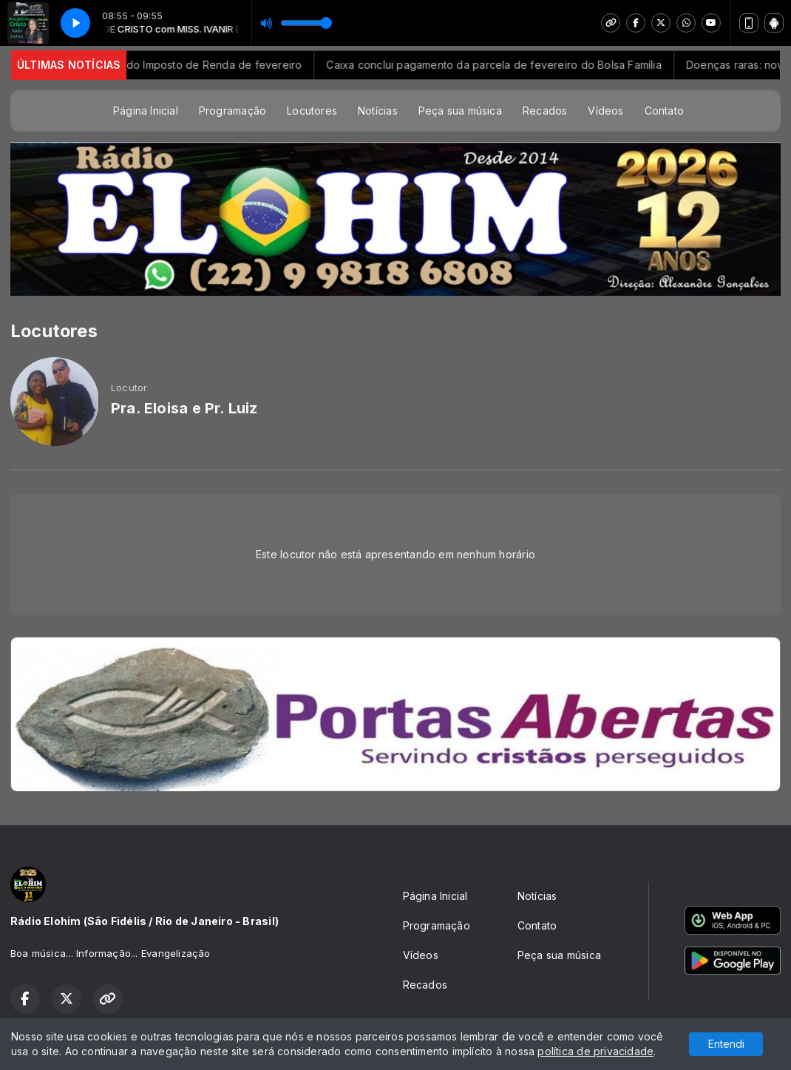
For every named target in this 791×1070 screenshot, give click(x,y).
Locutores (312, 110)
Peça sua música (460, 110)
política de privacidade (595, 1051)
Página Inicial (145, 110)
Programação (232, 110)
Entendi (726, 1043)
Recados (545, 110)
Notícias (378, 110)
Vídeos (605, 110)
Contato (664, 110)
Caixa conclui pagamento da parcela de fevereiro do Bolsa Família (505, 64)
